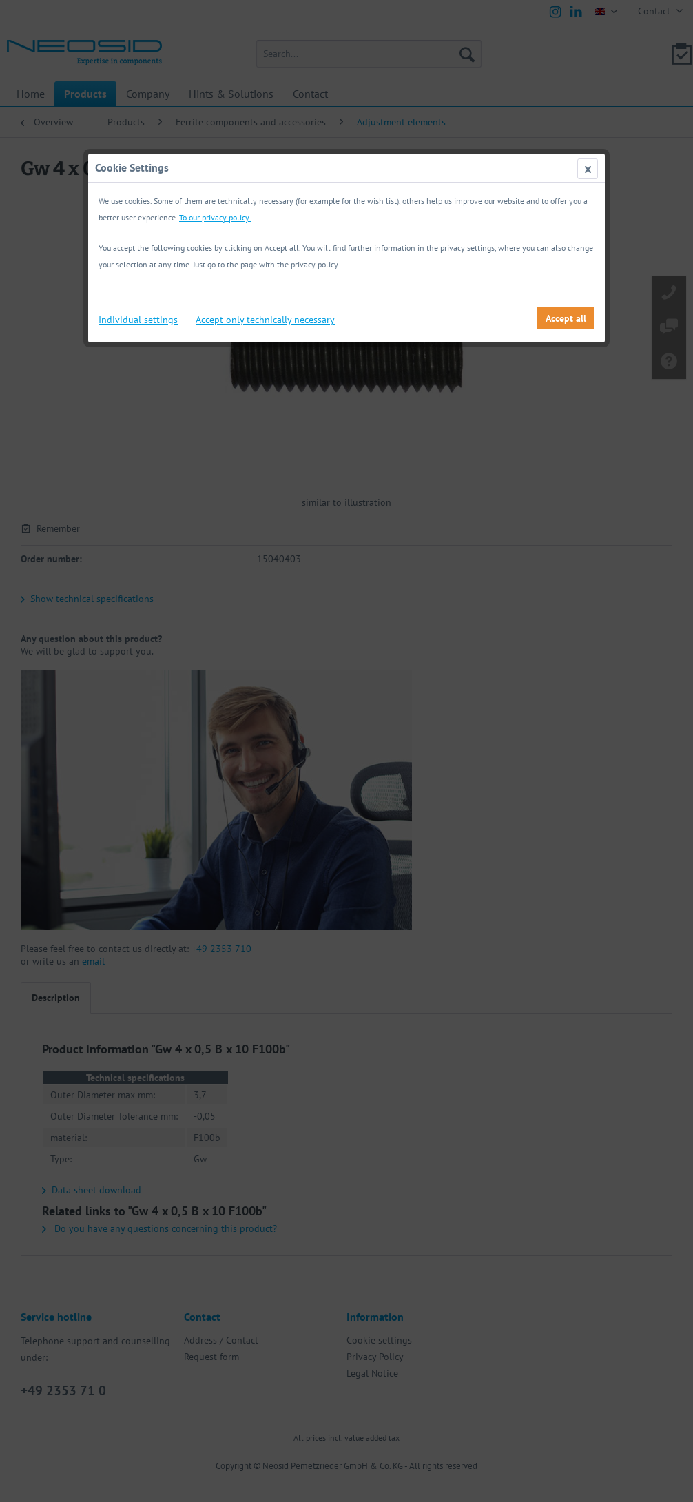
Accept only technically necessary (265, 319)
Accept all (566, 318)
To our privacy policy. (215, 217)
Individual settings (138, 319)
